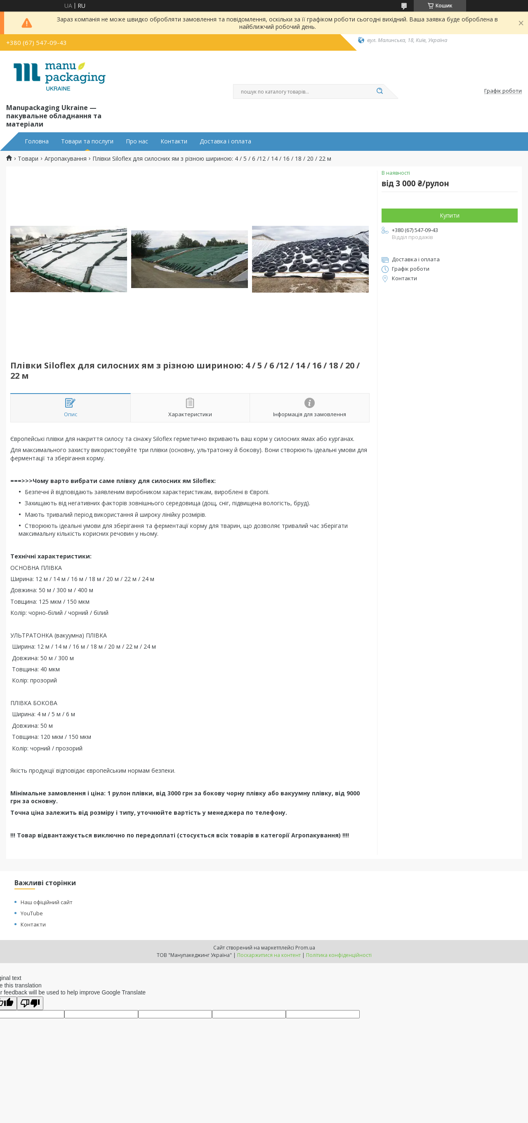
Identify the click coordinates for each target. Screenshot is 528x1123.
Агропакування (66, 158)
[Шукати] (379, 91)
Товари (28, 158)
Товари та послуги (87, 141)
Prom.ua (305, 947)
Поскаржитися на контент (269, 955)
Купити (450, 215)
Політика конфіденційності (339, 955)
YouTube (32, 913)
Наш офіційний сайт (47, 902)
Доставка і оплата (225, 141)
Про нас (137, 141)
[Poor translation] (30, 1003)
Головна (37, 141)
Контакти (173, 141)
